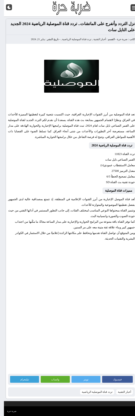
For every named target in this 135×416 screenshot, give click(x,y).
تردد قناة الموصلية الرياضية (72, 39)
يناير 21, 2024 (34, 39)
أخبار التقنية (95, 39)
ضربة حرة (118, 39)
